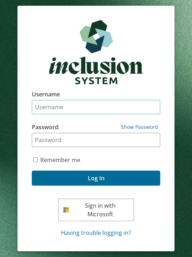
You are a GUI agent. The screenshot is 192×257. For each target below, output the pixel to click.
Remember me (60, 160)
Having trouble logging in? (96, 233)
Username (46, 94)
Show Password (139, 127)
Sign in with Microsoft (89, 210)
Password (45, 127)
